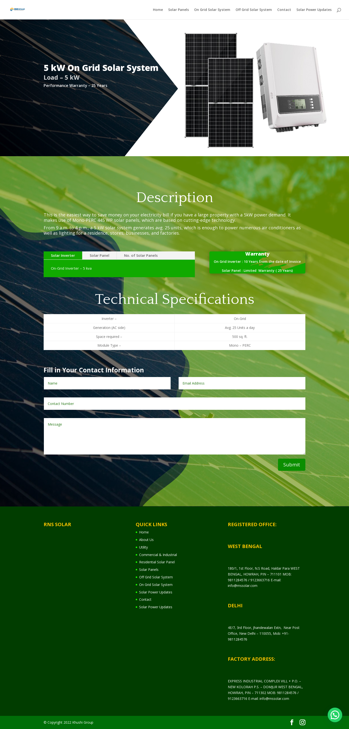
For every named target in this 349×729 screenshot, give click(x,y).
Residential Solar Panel (157, 562)
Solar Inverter (63, 255)
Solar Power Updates (314, 10)
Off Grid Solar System (254, 10)
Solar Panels (178, 10)
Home (158, 10)
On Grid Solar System (212, 10)
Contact (284, 10)
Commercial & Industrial (158, 554)
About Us (146, 539)
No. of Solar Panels (141, 255)
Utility (143, 547)
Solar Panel (99, 255)
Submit (291, 464)
